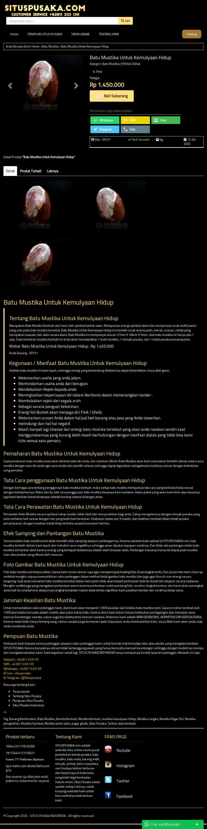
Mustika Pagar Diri (172, 718)
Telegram (102, 129)
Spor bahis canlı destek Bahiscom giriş (28, 768)
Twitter (117, 781)
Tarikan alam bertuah (121, 723)
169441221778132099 (20, 746)
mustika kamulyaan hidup (119, 718)
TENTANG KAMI (109, 34)
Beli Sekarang (112, 96)
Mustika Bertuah (89, 718)
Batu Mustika (50, 46)
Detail (10, 171)
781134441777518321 (20, 753)
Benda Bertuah (66, 718)
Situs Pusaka (97, 723)
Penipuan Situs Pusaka (28, 700)
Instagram (119, 766)
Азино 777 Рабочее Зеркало (25, 759)
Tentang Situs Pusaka (27, 695)
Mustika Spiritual (32, 723)
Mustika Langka (147, 718)
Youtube (117, 750)
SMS (130, 120)
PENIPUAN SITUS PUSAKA (45, 34)
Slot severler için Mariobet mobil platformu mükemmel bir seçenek (27, 778)
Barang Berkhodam (22, 718)
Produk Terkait (31, 171)
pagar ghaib (80, 723)
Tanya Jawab (21, 691)
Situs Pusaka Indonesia (28, 705)
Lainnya (52, 171)
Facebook (119, 796)
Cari (125, 20)
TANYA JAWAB (80, 34)
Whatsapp (103, 120)
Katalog (192, 34)
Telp (129, 129)
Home (14, 34)
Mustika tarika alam (57, 723)
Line (160, 120)
